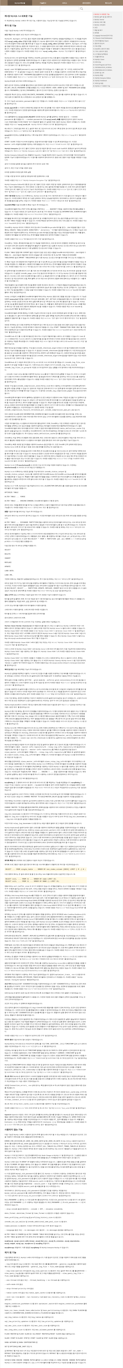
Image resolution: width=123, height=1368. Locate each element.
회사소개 (108, 3)
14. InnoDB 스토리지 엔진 (101, 49)
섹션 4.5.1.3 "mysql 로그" (70, 133)
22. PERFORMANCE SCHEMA (102, 70)
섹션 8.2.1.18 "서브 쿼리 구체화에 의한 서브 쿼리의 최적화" (43, 946)
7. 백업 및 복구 (98, 30)
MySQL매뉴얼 (20, 3)
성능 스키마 (35, 1341)
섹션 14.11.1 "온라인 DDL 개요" (35, 500)
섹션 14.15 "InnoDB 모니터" (74, 472)
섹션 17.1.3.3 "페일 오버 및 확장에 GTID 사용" (57, 684)
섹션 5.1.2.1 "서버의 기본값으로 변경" (55, 199)
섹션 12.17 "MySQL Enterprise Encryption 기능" (31, 178)
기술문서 (43, 3)
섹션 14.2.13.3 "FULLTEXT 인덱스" (36, 212)
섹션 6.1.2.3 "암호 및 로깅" (23, 129)
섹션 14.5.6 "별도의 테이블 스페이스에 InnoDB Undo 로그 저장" (62, 337)
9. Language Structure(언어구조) (103, 35)
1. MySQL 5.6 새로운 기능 (101, 14)
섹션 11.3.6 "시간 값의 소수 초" (33, 1032)
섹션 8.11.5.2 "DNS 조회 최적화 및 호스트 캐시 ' (32, 1093)
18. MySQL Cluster (98, 59)
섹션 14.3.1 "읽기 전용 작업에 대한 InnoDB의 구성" (68, 374)
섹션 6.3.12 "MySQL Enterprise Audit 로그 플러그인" (32, 149)
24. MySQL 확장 (98, 75)
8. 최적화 (96, 33)
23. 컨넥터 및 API (98, 73)
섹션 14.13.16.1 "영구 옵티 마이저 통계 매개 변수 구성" (60, 314)
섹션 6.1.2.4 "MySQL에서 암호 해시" (73, 109)
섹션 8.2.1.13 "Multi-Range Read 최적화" (70, 895)
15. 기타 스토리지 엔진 (100, 51)
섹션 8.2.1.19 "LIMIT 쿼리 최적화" (31, 879)
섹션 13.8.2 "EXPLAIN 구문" (22, 928)
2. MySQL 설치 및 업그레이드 (102, 17)
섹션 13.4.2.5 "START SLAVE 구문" (58, 142)
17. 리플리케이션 (98, 57)
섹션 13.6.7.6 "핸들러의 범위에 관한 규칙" (30, 1022)
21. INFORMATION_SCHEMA (102, 67)
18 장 (54, 621)
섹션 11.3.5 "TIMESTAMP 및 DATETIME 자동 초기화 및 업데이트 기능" (52, 1044)
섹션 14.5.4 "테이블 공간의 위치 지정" (28, 236)
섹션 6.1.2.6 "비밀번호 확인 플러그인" (72, 100)
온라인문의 (86, 3)
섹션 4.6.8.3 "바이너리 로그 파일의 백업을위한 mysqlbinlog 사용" (58, 776)
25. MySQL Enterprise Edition (102, 78)
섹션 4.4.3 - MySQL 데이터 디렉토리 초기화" (32, 123)
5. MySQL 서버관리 (99, 25)
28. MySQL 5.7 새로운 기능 (101, 86)
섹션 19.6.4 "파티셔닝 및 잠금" (48, 581)
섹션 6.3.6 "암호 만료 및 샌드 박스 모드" (58, 76)
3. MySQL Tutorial (98, 19)
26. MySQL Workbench (100, 81)
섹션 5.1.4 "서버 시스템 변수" (49, 1058)
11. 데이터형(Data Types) (100, 41)
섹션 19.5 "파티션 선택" (62, 570)
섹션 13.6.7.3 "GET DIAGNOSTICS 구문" (38, 975)
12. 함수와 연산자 (98, 43)
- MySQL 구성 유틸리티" (66, 51)
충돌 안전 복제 (20, 767)
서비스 (64, 3)
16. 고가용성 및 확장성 (100, 54)
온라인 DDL (39, 478)
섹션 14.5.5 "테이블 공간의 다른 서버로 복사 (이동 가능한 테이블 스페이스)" (46, 263)
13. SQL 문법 (97, 46)
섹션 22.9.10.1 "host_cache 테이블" (63, 1093)
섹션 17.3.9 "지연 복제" (66, 791)
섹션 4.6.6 (38, 51)
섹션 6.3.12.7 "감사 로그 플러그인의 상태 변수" (27, 190)
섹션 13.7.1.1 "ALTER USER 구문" (30, 76)
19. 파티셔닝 (97, 62)
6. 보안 (95, 27)
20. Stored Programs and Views (102, 65)
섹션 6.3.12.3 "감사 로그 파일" (63, 149)
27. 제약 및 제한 (98, 83)
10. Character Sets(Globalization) (102, 38)
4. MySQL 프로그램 (99, 22)
